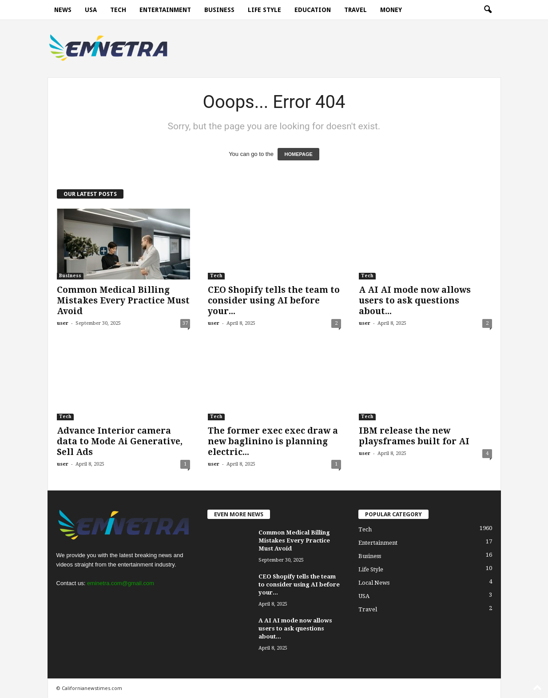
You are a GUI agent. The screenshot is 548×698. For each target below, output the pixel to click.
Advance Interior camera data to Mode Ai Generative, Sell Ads (120, 441)
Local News (373, 582)
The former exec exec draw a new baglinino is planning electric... (273, 441)
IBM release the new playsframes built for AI (414, 436)
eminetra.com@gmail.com (120, 583)
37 (185, 323)
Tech (118, 9)
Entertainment (165, 9)
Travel (355, 9)
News (62, 9)
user (62, 323)
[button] (487, 10)
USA (91, 9)
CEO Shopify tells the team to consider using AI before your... (274, 300)
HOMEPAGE (298, 154)
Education (312, 9)
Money (391, 9)
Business (219, 9)
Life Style (264, 9)
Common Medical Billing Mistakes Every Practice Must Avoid (123, 300)
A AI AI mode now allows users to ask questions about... (415, 300)
